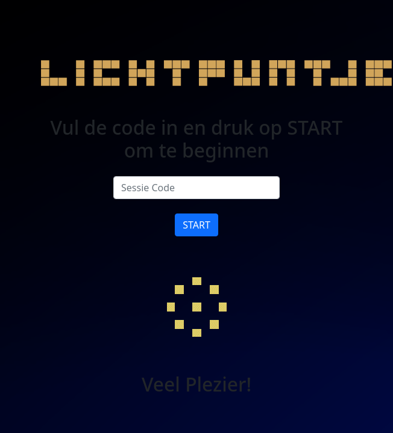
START (196, 225)
